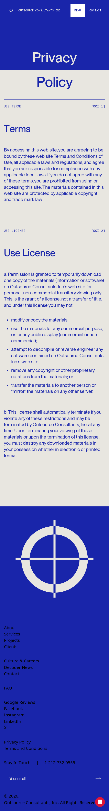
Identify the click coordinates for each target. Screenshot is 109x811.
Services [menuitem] (12, 634)
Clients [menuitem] (10, 646)
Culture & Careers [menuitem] (21, 661)
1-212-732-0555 (59, 762)
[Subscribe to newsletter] (98, 778)
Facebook (13, 708)
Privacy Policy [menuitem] (17, 742)
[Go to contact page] (95, 10)
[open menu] (77, 10)
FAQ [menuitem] (8, 688)
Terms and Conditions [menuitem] (25, 748)
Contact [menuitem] (11, 673)
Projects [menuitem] (12, 640)
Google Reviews (19, 702)
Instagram (14, 715)
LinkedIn (12, 721)
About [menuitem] (10, 627)
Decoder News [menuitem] (18, 667)
